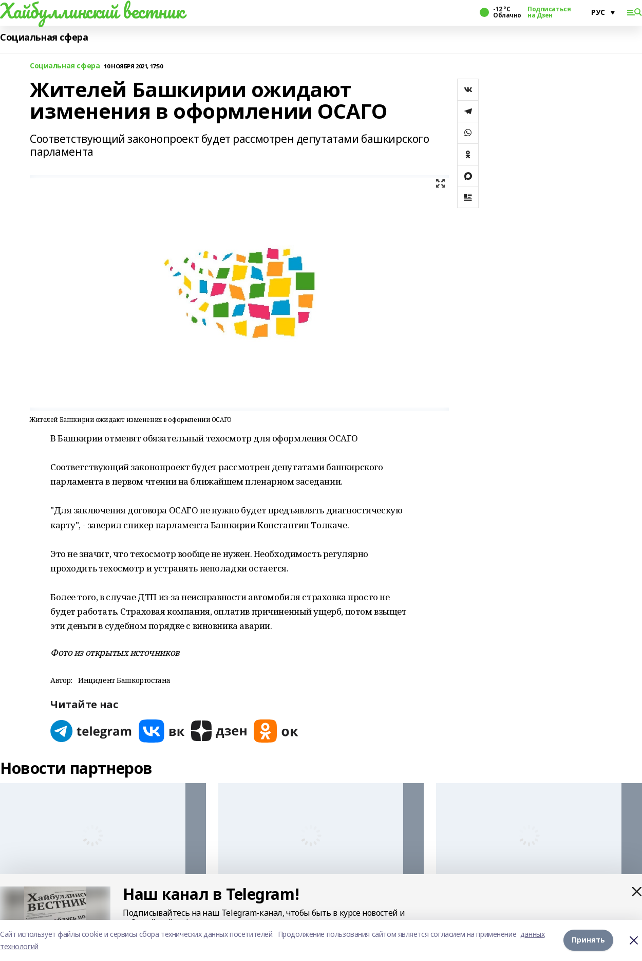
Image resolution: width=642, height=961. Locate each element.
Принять (588, 940)
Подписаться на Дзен (549, 12)
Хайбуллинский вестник (92, 11)
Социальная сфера (44, 37)
